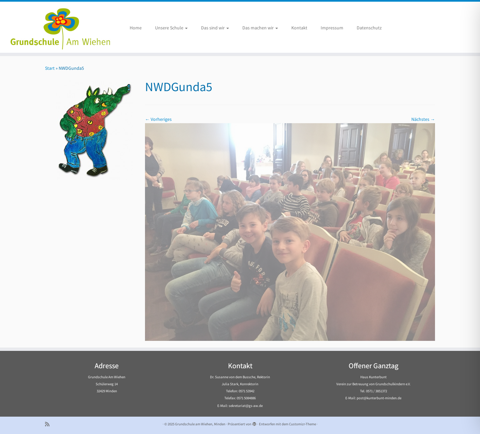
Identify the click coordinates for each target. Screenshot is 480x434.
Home (136, 28)
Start (50, 68)
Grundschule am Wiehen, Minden (200, 424)
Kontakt (299, 28)
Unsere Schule (171, 28)
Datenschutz (369, 28)
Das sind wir (215, 28)
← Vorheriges (158, 119)
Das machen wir (260, 28)
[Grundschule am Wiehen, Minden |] (55, 27)
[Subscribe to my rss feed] (49, 424)
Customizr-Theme (302, 424)
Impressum (332, 28)
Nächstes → (423, 119)
